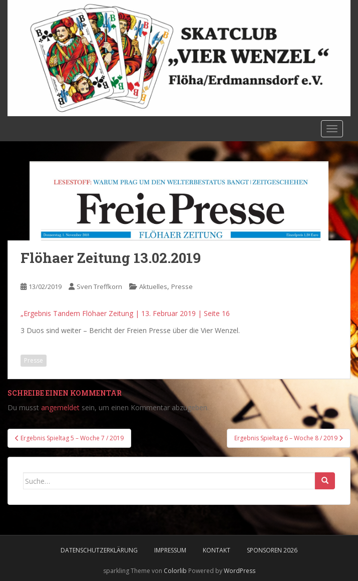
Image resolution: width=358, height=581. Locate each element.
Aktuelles (153, 286)
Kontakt (216, 550)
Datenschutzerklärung (99, 550)
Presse (182, 286)
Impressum (170, 550)
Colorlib (175, 570)
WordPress (239, 570)
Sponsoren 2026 (272, 550)
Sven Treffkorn (99, 286)
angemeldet (60, 407)
